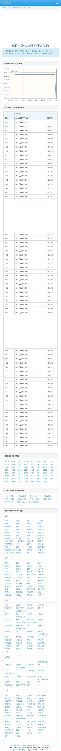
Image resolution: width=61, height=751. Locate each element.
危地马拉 (41, 643)
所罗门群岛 (9, 685)
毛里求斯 (19, 701)
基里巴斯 (30, 665)
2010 (38, 464)
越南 (17, 526)
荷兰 (17, 580)
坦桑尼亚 (41, 701)
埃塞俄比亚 (42, 716)
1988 (26, 473)
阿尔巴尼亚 (31, 589)
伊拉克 (29, 550)
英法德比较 (21, 502)
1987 (32, 473)
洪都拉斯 (8, 640)
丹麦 (6, 589)
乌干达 (18, 736)
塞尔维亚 (41, 589)
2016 (51, 461)
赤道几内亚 (42, 727)
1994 (38, 470)
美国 (6, 605)
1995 (32, 470)
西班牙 (18, 566)
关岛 (6, 670)
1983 (7, 476)
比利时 (40, 563)
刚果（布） (31, 716)
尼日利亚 (19, 710)
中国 (6, 521)
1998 (13, 470)
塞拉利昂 (41, 704)
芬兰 (28, 577)
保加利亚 (8, 574)
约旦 (17, 535)
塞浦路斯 (30, 592)
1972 (26, 479)
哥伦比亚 (8, 643)
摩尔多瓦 (19, 586)
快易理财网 (46, 745)
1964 (26, 482)
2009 (45, 464)
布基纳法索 (20, 704)
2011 (32, 464)
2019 (32, 461)
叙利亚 (40, 538)
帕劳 (39, 676)
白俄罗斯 (41, 580)
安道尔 (7, 583)
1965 (19, 482)
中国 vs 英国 (9, 499)
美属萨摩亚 (31, 676)
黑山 (28, 580)
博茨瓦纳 (8, 704)
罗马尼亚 (19, 574)
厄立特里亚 (9, 733)
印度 (17, 532)
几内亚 (18, 707)
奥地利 (18, 569)
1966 (13, 482)
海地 (6, 637)
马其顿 (7, 586)
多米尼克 (30, 620)
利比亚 (29, 701)
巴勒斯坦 (41, 535)
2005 (19, 467)
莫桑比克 (8, 716)
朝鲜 (28, 535)
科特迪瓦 (30, 727)
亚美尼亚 (41, 553)
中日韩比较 (9, 502)
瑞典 (39, 595)
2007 (7, 467)
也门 (28, 538)
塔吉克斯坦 (9, 544)
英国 (6, 563)
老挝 (6, 529)
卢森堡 (40, 583)
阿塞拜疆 (41, 547)
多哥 (28, 710)
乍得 (17, 713)
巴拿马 (18, 649)
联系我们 (24, 745)
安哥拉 (29, 695)
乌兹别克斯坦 (10, 550)
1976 (51, 476)
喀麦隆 (40, 710)
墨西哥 (18, 637)
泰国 (17, 524)
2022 (13, 461)
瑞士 (39, 566)
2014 (13, 464)
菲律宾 (29, 524)
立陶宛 (29, 586)
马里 (39, 733)
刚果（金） (42, 707)
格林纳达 (30, 631)
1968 (51, 479)
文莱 (17, 547)
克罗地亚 (41, 574)
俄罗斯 (29, 572)
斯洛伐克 (19, 592)
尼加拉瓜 (30, 608)
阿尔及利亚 (42, 695)
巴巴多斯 (8, 646)
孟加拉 (7, 535)
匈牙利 (40, 569)
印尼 (28, 526)
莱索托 (40, 713)
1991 (7, 473)
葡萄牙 (29, 566)
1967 (7, 482)
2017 (45, 461)
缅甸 (17, 529)
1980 (26, 476)
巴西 (17, 646)
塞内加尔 (41, 721)
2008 (51, 464)
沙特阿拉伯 (9, 538)
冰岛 (6, 569)
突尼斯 (18, 727)
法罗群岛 (41, 586)
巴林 (28, 553)
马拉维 (29, 733)
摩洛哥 (7, 713)
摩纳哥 (29, 595)
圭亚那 (40, 620)
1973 (19, 479)
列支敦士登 (42, 577)
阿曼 (6, 547)
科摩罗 (7, 721)
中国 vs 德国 (47, 496)
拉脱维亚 (19, 583)
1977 (45, 476)
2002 (38, 467)
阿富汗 (40, 541)
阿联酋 (18, 553)
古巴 (6, 651)
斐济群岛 (41, 670)
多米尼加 (19, 640)
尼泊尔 (7, 532)
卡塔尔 (29, 547)
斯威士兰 (19, 730)
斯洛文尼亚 (31, 574)
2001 (45, 467)
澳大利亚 (8, 665)
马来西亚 (8, 526)
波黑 (39, 592)
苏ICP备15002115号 (19, 750)
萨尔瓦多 (41, 646)
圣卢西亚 (30, 637)
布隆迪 (29, 713)
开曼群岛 (30, 646)
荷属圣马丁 (20, 608)
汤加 (28, 682)
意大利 (7, 566)
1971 (32, 479)
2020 (26, 461)
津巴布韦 (19, 716)
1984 (51, 473)
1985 (45, 473)
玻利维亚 (41, 605)
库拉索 (29, 643)
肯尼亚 (7, 727)
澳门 (28, 521)
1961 (45, 482)
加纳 (28, 698)
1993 (45, 470)
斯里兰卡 (41, 529)
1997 (19, 470)
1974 (13, 479)
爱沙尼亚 (8, 595)
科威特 (18, 550)
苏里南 (40, 640)
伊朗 (39, 550)
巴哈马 (40, 649)
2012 (26, 464)
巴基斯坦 (30, 529)
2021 (19, 461)
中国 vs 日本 (22, 496)
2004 (26, 467)
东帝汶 (40, 544)
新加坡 (40, 521)
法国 (28, 563)
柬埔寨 (40, 526)
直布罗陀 (19, 577)
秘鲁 (28, 640)
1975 (7, 479)
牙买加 (29, 614)
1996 (26, 470)
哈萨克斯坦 (9, 541)
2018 (38, 461)
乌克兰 (7, 592)
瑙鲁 (28, 685)
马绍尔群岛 (31, 670)
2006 (13, 467)
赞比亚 (18, 724)
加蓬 (17, 733)
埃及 (17, 695)
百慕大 (40, 625)
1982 (13, 476)
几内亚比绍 (9, 730)
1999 (7, 470)
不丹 (17, 544)
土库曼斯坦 (20, 541)
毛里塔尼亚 (31, 704)
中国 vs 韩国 (47, 499)
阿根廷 (29, 649)
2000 (51, 467)
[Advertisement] (31, 25)
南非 (6, 695)
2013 (19, 464)
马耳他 (7, 580)
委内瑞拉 (30, 605)
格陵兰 (40, 631)
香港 (17, 521)
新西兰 (18, 665)
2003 (32, 467)
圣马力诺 (8, 577)
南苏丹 (40, 724)
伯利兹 (7, 631)
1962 (38, 482)
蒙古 (39, 532)
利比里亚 (8, 701)
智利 (6, 614)
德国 (17, 563)
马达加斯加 (31, 721)
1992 (51, 470)
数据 (4, 7)
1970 (38, 479)
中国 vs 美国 (9, 496)
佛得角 (40, 698)
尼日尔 (7, 698)
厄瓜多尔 (19, 643)
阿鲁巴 (7, 649)
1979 (32, 476)
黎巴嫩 (18, 538)
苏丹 (6, 736)
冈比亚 (29, 724)
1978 (38, 476)
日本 (6, 524)
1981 (19, 476)
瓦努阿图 (19, 676)
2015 (7, 464)
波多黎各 (8, 608)
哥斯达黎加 (9, 625)
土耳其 (40, 572)
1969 (45, 479)
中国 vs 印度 (22, 499)
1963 (32, 482)
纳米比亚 (19, 698)
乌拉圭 (40, 614)
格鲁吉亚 (30, 541)
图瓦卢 (18, 682)
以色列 (29, 544)
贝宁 (6, 710)
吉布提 (7, 707)
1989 (19, 473)
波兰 (6, 572)
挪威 (28, 583)
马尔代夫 (30, 532)
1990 (13, 473)
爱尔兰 (18, 595)
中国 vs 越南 (34, 499)
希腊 (17, 572)
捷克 (28, 569)
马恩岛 (18, 589)
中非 (28, 730)
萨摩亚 (7, 682)
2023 (7, 461)
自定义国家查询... (34, 502)
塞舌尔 (29, 707)
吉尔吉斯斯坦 (10, 553)
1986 (38, 473)
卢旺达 (7, 724)
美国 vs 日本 (34, 496)
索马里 (40, 730)
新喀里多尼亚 (21, 685)
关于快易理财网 (15, 745)
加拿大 (18, 605)
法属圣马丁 (9, 620)
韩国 (39, 524)
